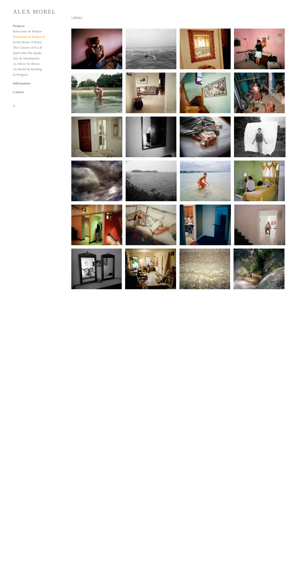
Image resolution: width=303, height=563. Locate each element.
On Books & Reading (27, 69)
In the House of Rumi (27, 42)
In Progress (20, 74)
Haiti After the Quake (27, 53)
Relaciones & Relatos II (29, 37)
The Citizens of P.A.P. (27, 47)
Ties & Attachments (26, 58)
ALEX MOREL (34, 11)
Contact (18, 92)
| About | (77, 17)
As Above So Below (26, 64)
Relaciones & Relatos (27, 31)
